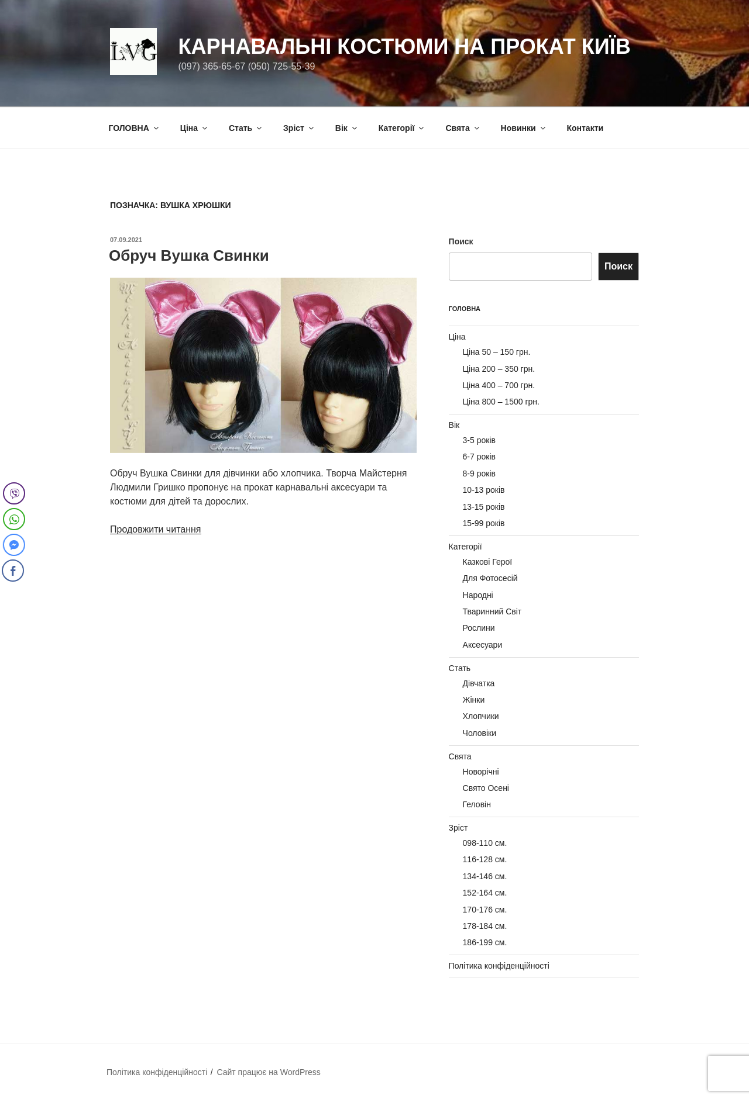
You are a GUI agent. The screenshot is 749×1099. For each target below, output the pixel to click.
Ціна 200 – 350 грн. (499, 369)
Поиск (461, 241)
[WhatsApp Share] (14, 519)
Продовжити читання (155, 529)
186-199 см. (485, 942)
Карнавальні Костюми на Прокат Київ (404, 46)
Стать (246, 128)
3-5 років (479, 440)
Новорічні (481, 771)
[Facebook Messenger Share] (13, 545)
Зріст (299, 128)
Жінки (474, 699)
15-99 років (484, 523)
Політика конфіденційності (499, 965)
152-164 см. (485, 892)
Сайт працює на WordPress (268, 1072)
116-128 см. (485, 859)
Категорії (402, 128)
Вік (347, 128)
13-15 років (484, 507)
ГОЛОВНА (134, 128)
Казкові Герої (488, 561)
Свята (462, 128)
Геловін (477, 804)
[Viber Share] (14, 493)
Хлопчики (481, 716)
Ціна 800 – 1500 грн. (501, 401)
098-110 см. (485, 843)
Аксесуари (483, 644)
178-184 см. (485, 926)
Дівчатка (479, 683)
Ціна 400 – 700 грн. (499, 385)
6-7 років (479, 456)
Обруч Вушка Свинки (189, 255)
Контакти (584, 128)
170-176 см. (485, 909)
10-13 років (484, 490)
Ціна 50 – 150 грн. (497, 352)
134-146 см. (485, 876)
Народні (478, 595)
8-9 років (479, 473)
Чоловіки (479, 733)
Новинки (524, 128)
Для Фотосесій (490, 578)
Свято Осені (486, 788)
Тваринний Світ (492, 611)
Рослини (479, 628)
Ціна (194, 128)
